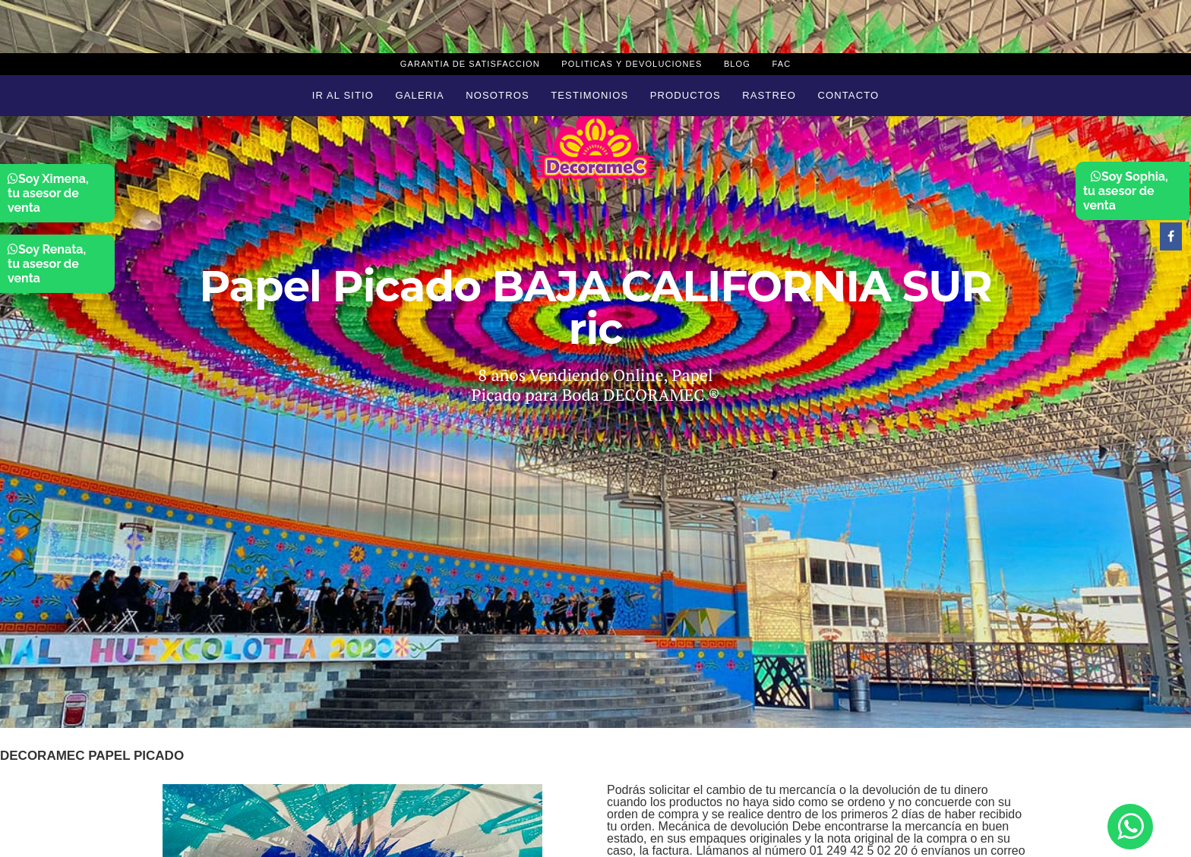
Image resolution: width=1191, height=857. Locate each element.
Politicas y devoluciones (631, 63)
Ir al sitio (343, 95)
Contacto (848, 95)
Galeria (420, 95)
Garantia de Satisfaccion (470, 63)
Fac (781, 63)
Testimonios (589, 95)
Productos (685, 95)
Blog (737, 63)
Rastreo (769, 95)
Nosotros (497, 95)
